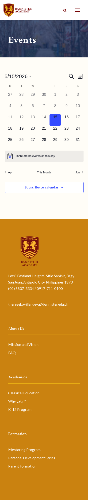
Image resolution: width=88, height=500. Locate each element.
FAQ (12, 352)
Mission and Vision (23, 344)
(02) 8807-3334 (21, 288)
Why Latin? (17, 401)
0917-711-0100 (50, 288)
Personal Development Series (31, 458)
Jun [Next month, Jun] (79, 172)
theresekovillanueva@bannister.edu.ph (38, 304)
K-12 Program (19, 409)
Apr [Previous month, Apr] (9, 172)
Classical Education (23, 393)
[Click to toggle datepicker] (18, 76)
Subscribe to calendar (41, 187)
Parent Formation (22, 466)
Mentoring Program (24, 449)
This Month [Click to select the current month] (44, 172)
